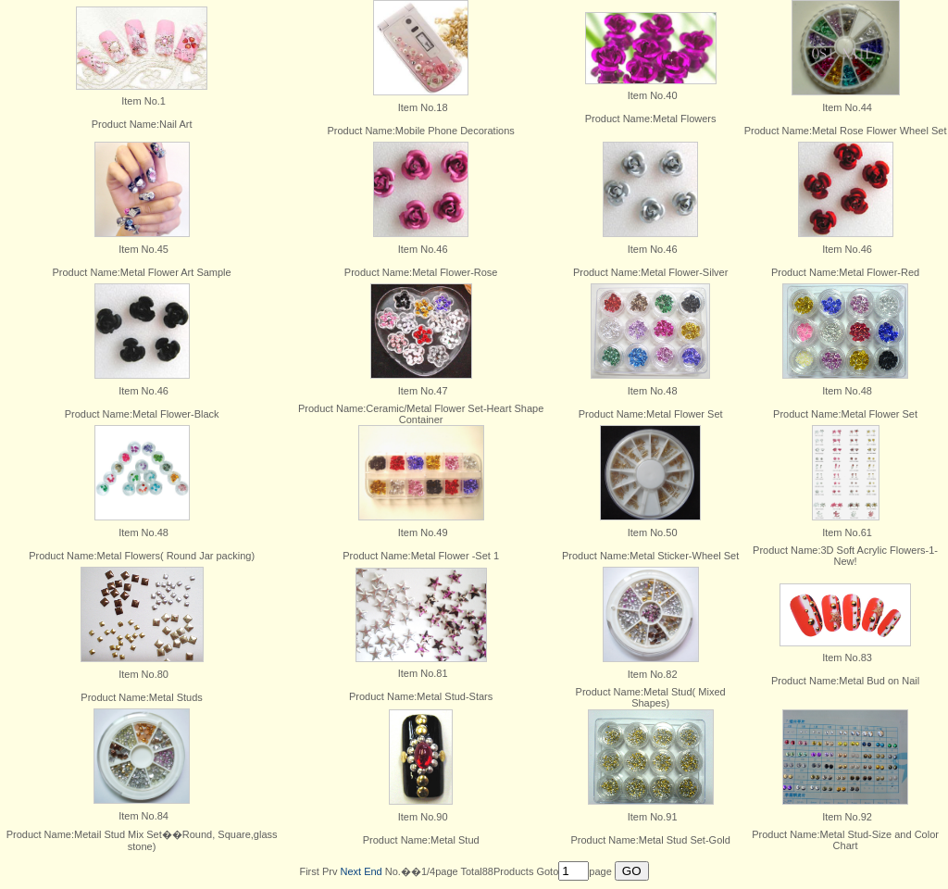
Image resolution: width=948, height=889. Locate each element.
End (373, 871)
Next (350, 871)
